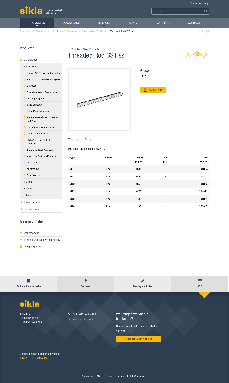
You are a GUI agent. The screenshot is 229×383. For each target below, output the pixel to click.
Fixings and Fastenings (37, 133)
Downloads (71, 23)
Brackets (30, 85)
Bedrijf (133, 24)
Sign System (32, 175)
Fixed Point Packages (36, 111)
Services (104, 24)
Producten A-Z (30, 202)
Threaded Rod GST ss (121, 31)
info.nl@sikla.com (83, 319)
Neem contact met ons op (138, 339)
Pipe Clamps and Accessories (40, 92)
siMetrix (28, 181)
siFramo (28, 195)
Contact (194, 23)
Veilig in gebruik (31, 246)
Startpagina (27, 31)
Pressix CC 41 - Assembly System (42, 79)
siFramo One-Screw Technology (40, 239)
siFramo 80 (31, 162)
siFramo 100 (32, 169)
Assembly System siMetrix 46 (40, 156)
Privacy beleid (124, 376)
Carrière (163, 23)
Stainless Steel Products (95, 31)
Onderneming (29, 233)
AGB (99, 376)
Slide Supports (33, 104)
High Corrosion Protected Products (38, 142)
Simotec (28, 188)
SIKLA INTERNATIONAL (34, 358)
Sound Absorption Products (39, 127)
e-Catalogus (58, 31)
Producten (37, 24)
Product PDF (153, 90)
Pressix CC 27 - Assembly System (42, 73)
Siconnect (73, 31)
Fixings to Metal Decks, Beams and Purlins (41, 119)
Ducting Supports (34, 98)
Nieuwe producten (32, 209)
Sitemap (109, 376)
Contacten (139, 376)
